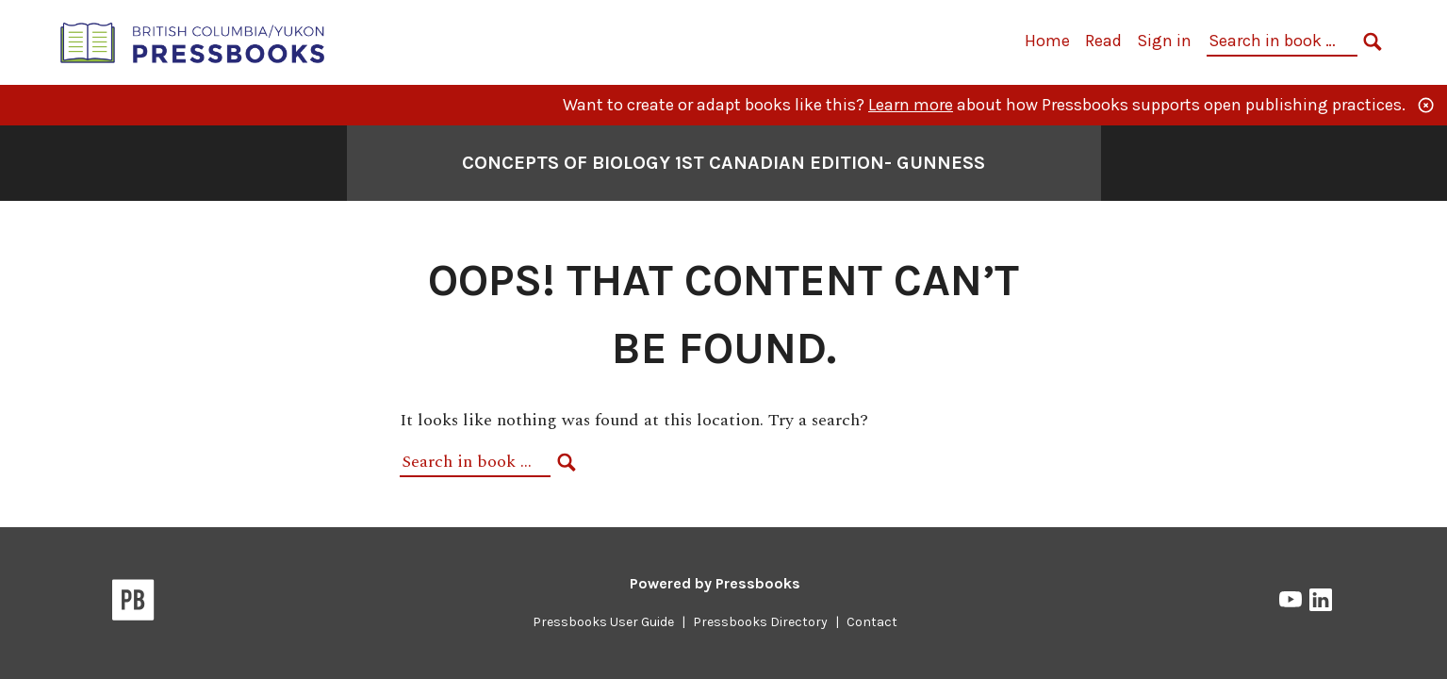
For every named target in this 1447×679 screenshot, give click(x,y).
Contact (872, 622)
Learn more (910, 104)
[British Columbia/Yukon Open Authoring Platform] (193, 41)
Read (1103, 40)
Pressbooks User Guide (603, 622)
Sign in (1164, 40)
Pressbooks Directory (760, 622)
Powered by (715, 583)
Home (1047, 40)
